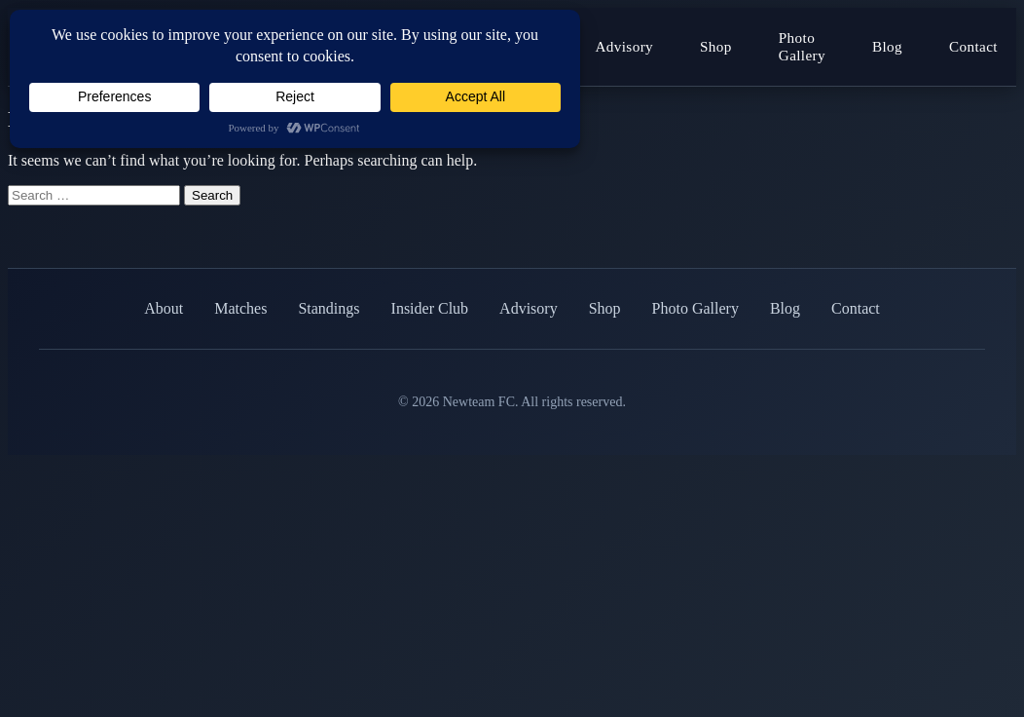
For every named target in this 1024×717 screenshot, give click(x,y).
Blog (887, 46)
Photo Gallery (802, 46)
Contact (973, 46)
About (163, 308)
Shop (716, 46)
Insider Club (430, 308)
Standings (328, 308)
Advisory (624, 46)
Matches (240, 308)
